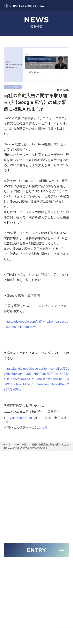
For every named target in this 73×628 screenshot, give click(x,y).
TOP (5, 444)
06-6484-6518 (22, 418)
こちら (42, 427)
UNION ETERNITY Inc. (38, 623)
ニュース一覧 (19, 444)
